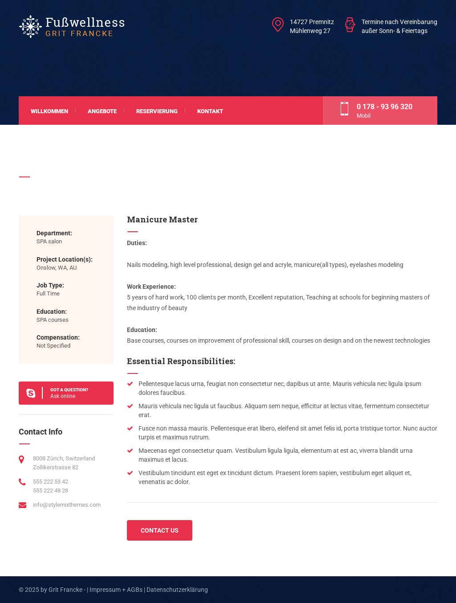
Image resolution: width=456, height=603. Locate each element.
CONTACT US (160, 530)
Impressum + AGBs (116, 589)
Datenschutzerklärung (177, 589)
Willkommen (49, 111)
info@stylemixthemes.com (67, 504)
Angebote (102, 111)
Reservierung (157, 111)
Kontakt (210, 111)
